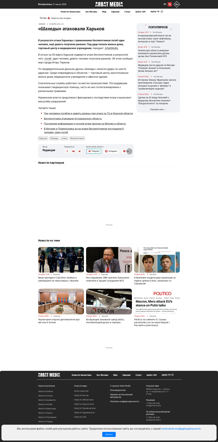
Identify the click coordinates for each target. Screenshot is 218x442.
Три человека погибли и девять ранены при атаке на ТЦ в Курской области (88, 113)
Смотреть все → (158, 109)
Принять (109, 434)
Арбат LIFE (140, 11)
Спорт (127, 11)
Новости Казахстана (70, 11)
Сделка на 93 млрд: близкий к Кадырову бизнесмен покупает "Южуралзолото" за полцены (154, 100)
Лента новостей (81, 391)
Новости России (81, 395)
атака (64, 138)
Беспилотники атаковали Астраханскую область (73, 118)
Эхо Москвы (91, 11)
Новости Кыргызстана (84, 404)
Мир (104, 11)
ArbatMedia (111, 48)
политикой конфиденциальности (180, 428)
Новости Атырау (45, 421)
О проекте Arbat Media (120, 386)
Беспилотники (77, 138)
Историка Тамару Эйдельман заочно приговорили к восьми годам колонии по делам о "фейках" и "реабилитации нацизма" (157, 84)
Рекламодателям (118, 390)
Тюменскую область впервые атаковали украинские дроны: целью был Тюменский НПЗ (154, 53)
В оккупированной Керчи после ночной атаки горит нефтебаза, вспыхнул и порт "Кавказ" (154, 38)
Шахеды (54, 138)
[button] (129, 151)
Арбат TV (157, 11)
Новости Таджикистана (84, 412)
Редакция (49, 150)
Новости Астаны (45, 396)
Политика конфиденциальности (124, 401)
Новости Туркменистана (85, 408)
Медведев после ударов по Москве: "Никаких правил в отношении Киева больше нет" (156, 68)
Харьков (43, 138)
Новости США (80, 417)
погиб (47, 58)
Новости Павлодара (47, 417)
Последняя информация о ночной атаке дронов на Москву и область (85, 123)
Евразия (115, 11)
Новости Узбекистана (83, 400)
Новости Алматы (45, 391)
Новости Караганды (47, 408)
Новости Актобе (45, 404)
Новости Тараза (45, 413)
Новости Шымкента (47, 400)
